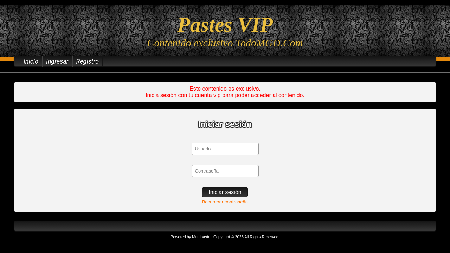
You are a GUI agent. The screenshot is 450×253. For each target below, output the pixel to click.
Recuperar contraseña (225, 202)
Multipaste (201, 237)
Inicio (31, 61)
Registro (87, 61)
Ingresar (57, 61)
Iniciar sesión (224, 192)
